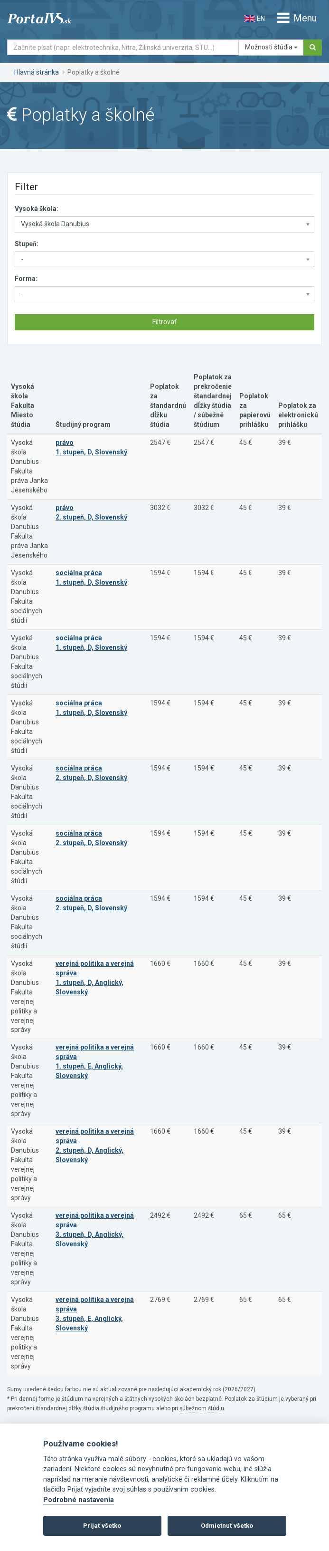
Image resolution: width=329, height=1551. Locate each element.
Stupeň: (26, 244)
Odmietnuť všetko (227, 1525)
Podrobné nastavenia (78, 1500)
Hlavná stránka (36, 72)
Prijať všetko (102, 1525)
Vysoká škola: (36, 208)
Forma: (26, 278)
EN (254, 18)
